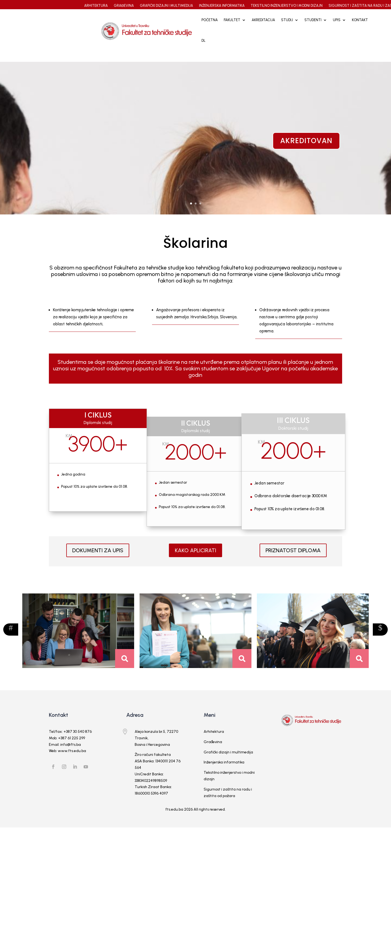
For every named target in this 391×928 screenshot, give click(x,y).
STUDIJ (287, 20)
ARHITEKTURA (96, 6)
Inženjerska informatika (224, 771)
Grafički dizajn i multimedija (228, 761)
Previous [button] (380, 638)
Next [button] (10, 638)
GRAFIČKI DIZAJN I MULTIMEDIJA (166, 6)
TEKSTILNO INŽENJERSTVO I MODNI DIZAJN (287, 6)
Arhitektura (214, 740)
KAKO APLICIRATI (195, 559)
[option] (78, 639)
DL (203, 40)
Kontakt (360, 20)
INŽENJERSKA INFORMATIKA (222, 6)
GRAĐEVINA (124, 6)
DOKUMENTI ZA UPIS (97, 559)
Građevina (213, 750)
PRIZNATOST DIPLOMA (293, 559)
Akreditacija (263, 20)
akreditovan (306, 150)
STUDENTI (312, 20)
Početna (209, 20)
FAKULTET (232, 20)
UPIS (336, 20)
